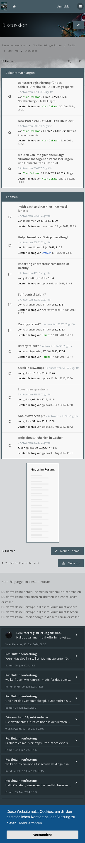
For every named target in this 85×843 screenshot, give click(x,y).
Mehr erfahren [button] (30, 823)
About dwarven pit (31, 416)
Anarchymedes (32, 304)
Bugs (70, 173)
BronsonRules (31, 247)
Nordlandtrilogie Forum (47, 45)
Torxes (46, 335)
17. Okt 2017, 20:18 (62, 335)
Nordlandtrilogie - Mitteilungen (37, 101)
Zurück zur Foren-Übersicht (20, 563)
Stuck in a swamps (31, 368)
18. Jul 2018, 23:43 (62, 252)
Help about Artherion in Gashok (40, 438)
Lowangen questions (33, 389)
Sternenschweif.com (14, 45)
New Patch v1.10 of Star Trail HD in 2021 (46, 121)
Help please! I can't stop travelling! (43, 237)
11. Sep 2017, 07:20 (62, 378)
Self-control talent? (32, 294)
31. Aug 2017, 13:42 (62, 426)
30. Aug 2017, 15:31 (62, 453)
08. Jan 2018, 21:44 (61, 283)
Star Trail (13, 50)
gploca (27, 278)
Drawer (46, 252)
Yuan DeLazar (31, 97)
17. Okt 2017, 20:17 (62, 356)
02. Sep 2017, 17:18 (62, 405)
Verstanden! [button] (42, 835)
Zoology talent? (29, 324)
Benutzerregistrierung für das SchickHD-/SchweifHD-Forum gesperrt (45, 85)
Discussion (14, 25)
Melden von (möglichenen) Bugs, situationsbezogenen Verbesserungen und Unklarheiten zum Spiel (45, 159)
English (72, 45)
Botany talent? (28, 346)
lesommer (29, 220)
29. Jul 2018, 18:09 (65, 226)
